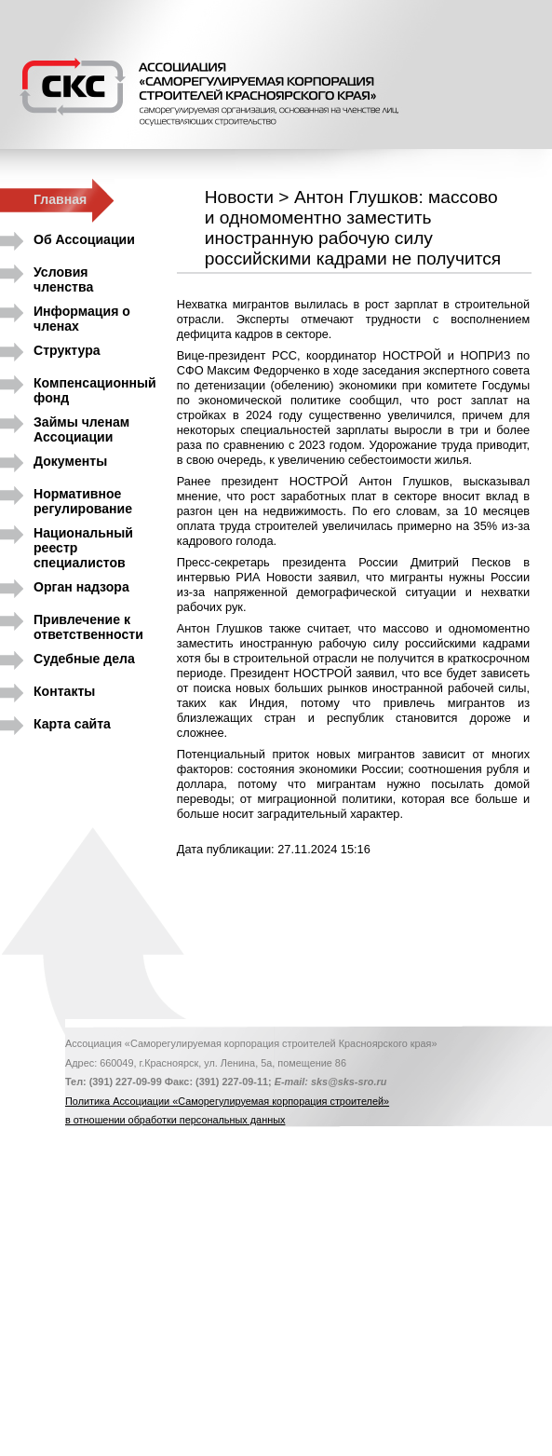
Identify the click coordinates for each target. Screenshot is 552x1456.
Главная (60, 199)
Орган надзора (81, 586)
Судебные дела (84, 658)
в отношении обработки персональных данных (175, 1119)
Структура (67, 350)
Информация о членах (82, 315)
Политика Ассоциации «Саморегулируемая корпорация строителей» (227, 1101)
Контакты (64, 691)
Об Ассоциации (84, 239)
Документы (70, 461)
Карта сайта (72, 723)
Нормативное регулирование (83, 498)
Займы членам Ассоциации (81, 426)
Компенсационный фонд (95, 387)
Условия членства (63, 276)
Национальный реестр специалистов (83, 537)
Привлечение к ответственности (88, 623)
